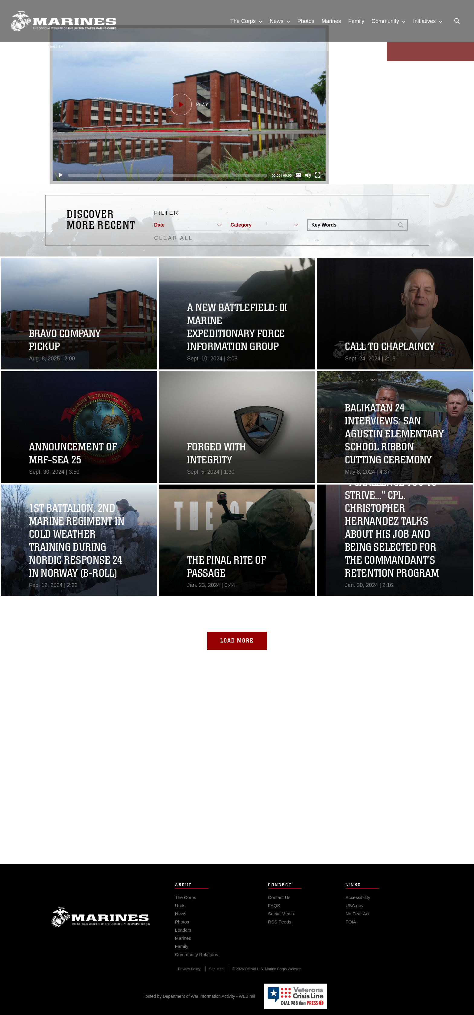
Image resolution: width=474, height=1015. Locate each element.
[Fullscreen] (318, 175)
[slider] (167, 175)
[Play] (60, 175)
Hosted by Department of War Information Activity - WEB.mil (199, 996)
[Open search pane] (457, 21)
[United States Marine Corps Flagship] (63, 21)
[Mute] (308, 175)
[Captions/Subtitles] (298, 175)
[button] (189, 104)
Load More (237, 640)
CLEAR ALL (173, 238)
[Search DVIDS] (350, 225)
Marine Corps (100, 929)
